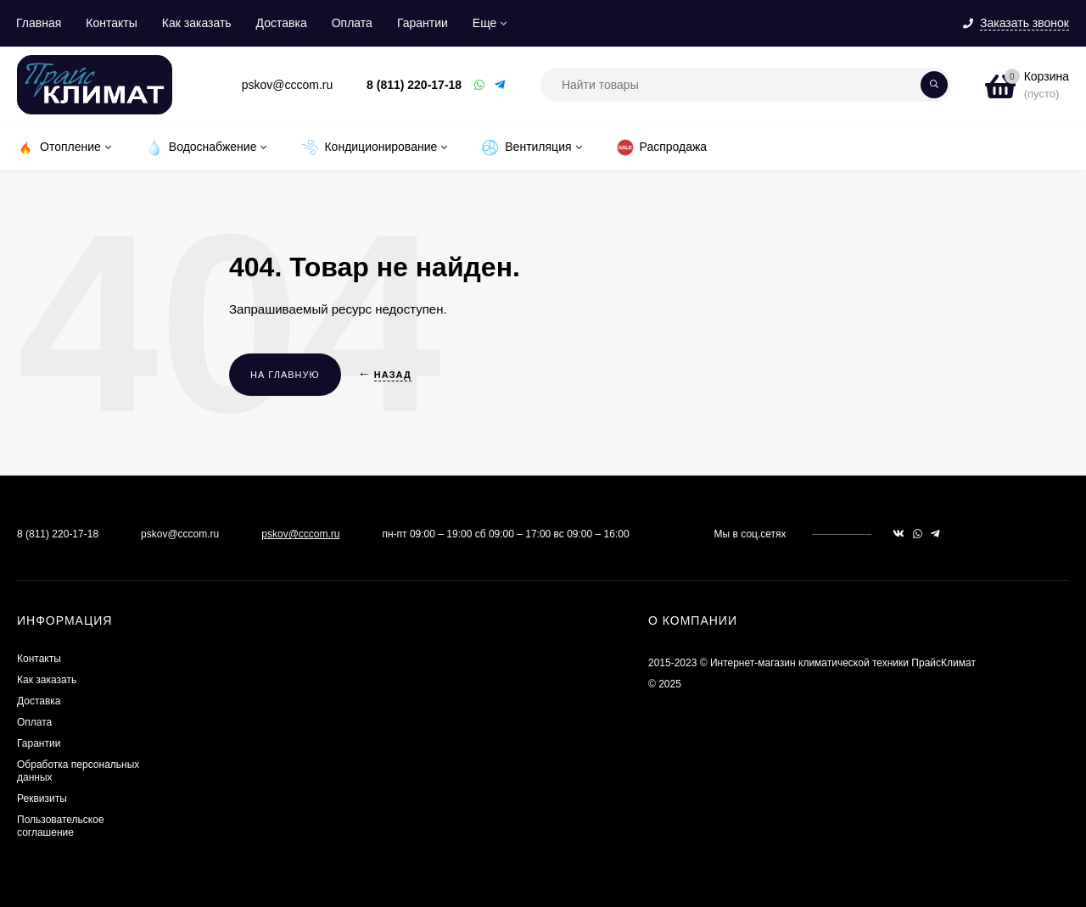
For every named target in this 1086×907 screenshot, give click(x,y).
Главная (38, 23)
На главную (285, 375)
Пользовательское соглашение (60, 826)
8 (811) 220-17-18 (414, 85)
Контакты (111, 23)
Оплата (352, 23)
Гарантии (422, 23)
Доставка (281, 23)
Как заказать (197, 23)
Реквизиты (42, 798)
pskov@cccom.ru (300, 534)
